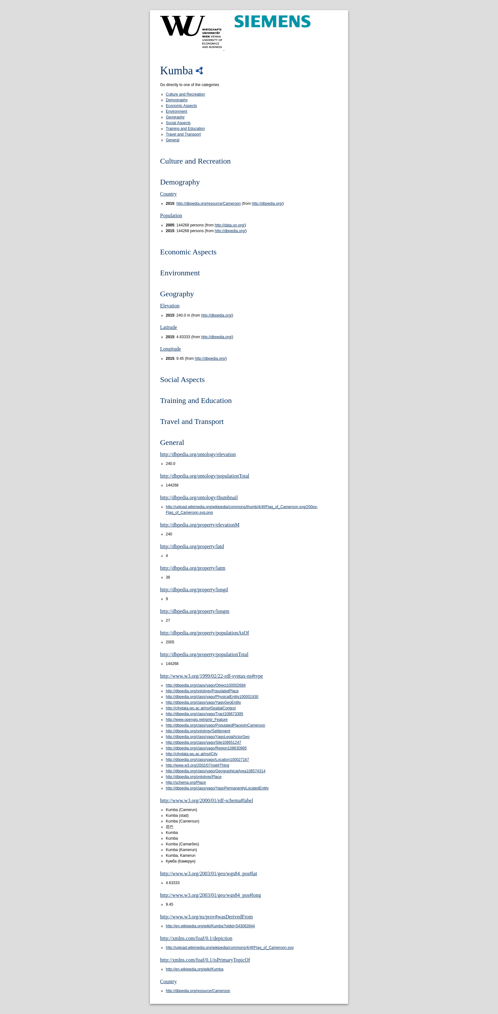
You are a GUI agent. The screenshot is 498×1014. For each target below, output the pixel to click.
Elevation (169, 305)
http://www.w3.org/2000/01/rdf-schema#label (206, 800)
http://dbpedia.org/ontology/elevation (198, 454)
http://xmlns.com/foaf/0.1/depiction (196, 938)
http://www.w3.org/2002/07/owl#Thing (197, 765)
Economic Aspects (181, 106)
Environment (176, 111)
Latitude (168, 327)
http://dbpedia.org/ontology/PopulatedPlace (202, 691)
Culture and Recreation (185, 94)
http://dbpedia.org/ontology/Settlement (198, 731)
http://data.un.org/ (230, 225)
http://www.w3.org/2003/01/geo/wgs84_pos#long (210, 895)
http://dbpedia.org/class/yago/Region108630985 (206, 748)
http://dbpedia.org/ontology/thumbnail (199, 497)
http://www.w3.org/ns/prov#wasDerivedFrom (206, 916)
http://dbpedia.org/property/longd (194, 589)
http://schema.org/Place (186, 782)
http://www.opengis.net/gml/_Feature (197, 719)
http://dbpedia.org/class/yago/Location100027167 (207, 759)
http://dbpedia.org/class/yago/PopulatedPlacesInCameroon (215, 725)
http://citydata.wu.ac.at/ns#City (192, 754)
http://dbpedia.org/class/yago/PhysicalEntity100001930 (212, 697)
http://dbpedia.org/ (267, 203)
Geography (175, 117)
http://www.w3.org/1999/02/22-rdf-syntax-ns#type (211, 676)
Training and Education (185, 128)
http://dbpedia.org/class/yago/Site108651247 (203, 742)
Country (168, 194)
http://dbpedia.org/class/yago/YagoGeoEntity (203, 702)
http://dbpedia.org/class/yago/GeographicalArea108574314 (216, 771)
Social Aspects (178, 123)
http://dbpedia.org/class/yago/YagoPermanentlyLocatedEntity (217, 788)
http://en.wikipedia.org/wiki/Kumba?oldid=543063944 (210, 926)
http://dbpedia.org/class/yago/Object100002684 (206, 685)
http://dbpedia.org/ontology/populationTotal (204, 476)
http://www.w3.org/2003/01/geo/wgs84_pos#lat (208, 873)
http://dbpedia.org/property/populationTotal (204, 654)
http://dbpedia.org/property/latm (192, 568)
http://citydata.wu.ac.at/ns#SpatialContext (201, 708)
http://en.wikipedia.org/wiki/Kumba (194, 969)
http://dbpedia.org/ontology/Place (193, 777)
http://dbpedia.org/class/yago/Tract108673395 (204, 714)
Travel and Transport (183, 134)
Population (171, 215)
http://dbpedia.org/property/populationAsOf (204, 632)
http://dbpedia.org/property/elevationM (199, 524)
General (172, 140)
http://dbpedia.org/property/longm (194, 611)
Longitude (170, 349)
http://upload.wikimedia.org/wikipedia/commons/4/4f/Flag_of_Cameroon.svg (229, 947)
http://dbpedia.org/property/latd (192, 546)
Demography (177, 100)
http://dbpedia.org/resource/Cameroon (208, 203)
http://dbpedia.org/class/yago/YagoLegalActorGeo (208, 737)
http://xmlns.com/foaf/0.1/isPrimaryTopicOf (205, 960)
